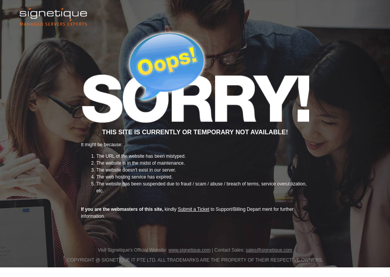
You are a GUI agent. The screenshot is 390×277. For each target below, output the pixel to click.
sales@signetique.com (269, 250)
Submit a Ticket (193, 209)
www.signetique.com (190, 250)
